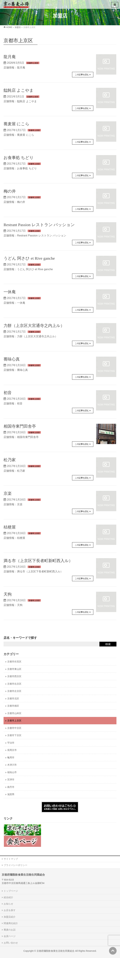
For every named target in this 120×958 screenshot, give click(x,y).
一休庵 (10, 292)
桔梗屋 (10, 527)
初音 (8, 393)
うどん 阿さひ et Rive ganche (29, 258)
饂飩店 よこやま (19, 90)
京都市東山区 (14, 669)
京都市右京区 (14, 684)
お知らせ (8, 903)
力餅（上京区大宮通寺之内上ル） (34, 325)
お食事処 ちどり (19, 157)
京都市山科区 (14, 713)
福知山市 (12, 772)
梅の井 (10, 191)
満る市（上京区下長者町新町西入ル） (38, 560)
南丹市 (10, 787)
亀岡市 (10, 757)
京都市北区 (13, 698)
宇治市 (10, 743)
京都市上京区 (32, 63)
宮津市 (10, 779)
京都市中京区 (14, 728)
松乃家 (10, 460)
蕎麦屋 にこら (16, 124)
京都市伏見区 (14, 661)
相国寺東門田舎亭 (20, 426)
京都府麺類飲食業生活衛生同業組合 (55, 951)
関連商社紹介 (11, 923)
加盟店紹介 (10, 916)
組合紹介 (8, 897)
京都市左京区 (14, 691)
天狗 (8, 594)
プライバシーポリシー (15, 865)
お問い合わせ (11, 942)
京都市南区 (13, 706)
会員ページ (10, 936)
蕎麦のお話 (10, 929)
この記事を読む (82, 74)
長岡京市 (12, 750)
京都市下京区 (14, 735)
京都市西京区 (14, 676)
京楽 (8, 493)
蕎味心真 (12, 359)
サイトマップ (11, 858)
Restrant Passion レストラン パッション (39, 225)
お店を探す (10, 910)
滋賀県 (10, 794)
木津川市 (12, 765)
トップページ (11, 891)
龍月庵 (10, 57)
